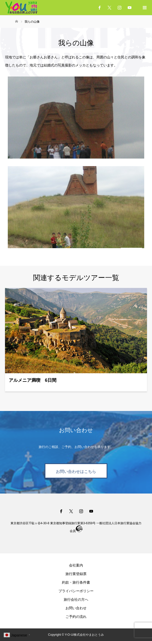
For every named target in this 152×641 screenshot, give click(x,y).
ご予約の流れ (76, 617)
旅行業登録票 (76, 574)
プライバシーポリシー (76, 591)
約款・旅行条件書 (76, 582)
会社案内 (76, 565)
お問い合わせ (76, 608)
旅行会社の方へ (76, 599)
